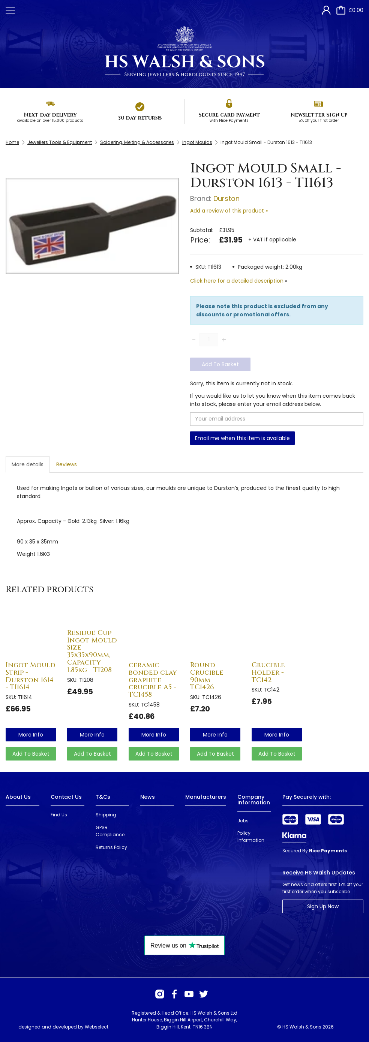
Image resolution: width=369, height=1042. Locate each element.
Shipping (106, 814)
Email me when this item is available (242, 438)
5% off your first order (318, 120)
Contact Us (66, 797)
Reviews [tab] (66, 464)
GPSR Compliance (110, 831)
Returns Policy (111, 847)
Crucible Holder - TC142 (268, 672)
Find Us (59, 814)
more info (30, 734)
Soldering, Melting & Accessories (137, 142)
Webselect (96, 1027)
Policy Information (250, 836)
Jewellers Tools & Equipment (59, 142)
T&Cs (103, 797)
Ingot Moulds (197, 142)
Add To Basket (220, 364)
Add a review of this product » (229, 210)
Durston (226, 198)
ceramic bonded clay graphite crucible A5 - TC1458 (153, 679)
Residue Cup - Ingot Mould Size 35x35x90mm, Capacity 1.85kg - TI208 (92, 651)
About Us (18, 797)
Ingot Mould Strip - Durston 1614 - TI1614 (31, 676)
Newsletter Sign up (319, 114)
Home (12, 142)
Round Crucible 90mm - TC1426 (207, 676)
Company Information (253, 799)
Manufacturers (205, 797)
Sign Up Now (323, 906)
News (147, 797)
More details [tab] (28, 464)
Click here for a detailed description (237, 280)
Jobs (243, 820)
